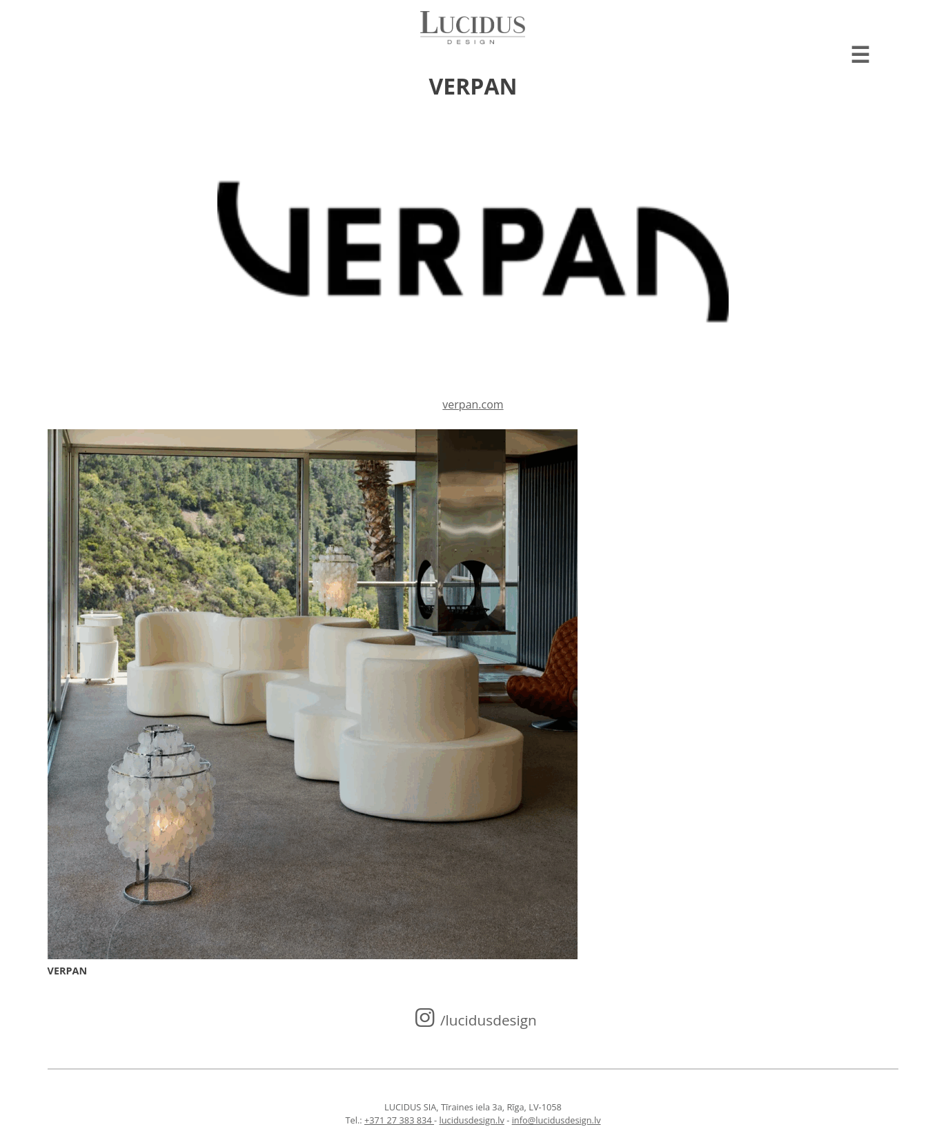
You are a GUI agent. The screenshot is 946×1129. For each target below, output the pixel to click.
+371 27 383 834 (399, 1120)
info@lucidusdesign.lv (556, 1120)
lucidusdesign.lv (472, 1120)
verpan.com (472, 404)
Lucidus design (473, 27)
